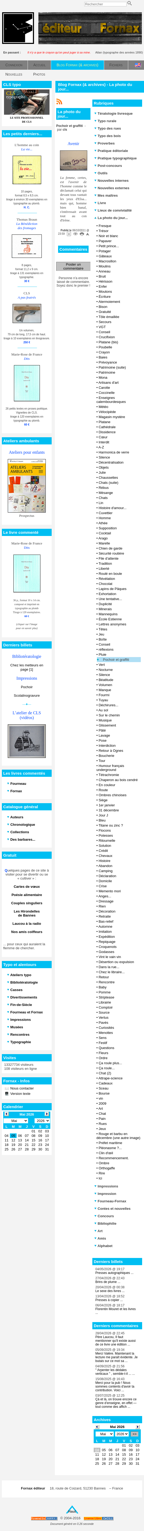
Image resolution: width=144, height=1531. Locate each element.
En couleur (106, 785)
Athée (103, 523)
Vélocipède (107, 412)
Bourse (103, 1093)
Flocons (104, 830)
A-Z (101, 447)
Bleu (101, 820)
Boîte (102, 639)
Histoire (104, 861)
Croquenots (107, 947)
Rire (101, 1173)
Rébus (103, 488)
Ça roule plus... (110, 1063)
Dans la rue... (108, 967)
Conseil (104, 332)
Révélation (106, 579)
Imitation (105, 932)
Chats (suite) (108, 483)
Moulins (104, 266)
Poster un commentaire (73, 266)
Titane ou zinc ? (110, 825)
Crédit (103, 851)
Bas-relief (105, 921)
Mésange (105, 493)
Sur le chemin (109, 715)
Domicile (105, 881)
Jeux (102, 1129)
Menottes (105, 1033)
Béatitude (105, 680)
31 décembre (108, 810)
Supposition (107, 528)
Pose (102, 740)
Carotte (104, 388)
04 (97, 1450)
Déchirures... (108, 705)
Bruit (102, 276)
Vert (101, 665)
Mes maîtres (106, 195)
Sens (102, 1038)
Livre (100, 203)
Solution (104, 846)
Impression (105, 1194)
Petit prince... (108, 246)
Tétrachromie (108, 775)
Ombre (103, 1163)
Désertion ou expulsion (116, 962)
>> (134, 1434)
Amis (100, 1238)
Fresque (104, 226)
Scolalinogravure (27, 696)
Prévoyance (107, 362)
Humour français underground (110, 768)
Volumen (105, 685)
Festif (102, 1043)
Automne (105, 926)
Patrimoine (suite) (112, 367)
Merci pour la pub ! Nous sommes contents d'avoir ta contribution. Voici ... (114, 1386)
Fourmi (103, 695)
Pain (101, 1119)
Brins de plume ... (107, 1282)
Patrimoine (106, 372)
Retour (103, 977)
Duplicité (105, 604)
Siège (102, 800)
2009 (102, 1103)
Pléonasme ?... (110, 1148)
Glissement (107, 725)
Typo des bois (107, 136)
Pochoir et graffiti (116, 660)
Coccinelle (106, 393)
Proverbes (104, 143)
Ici (100, 1178)
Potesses (105, 835)
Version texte (20, 1094)
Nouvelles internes (111, 181)
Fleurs (103, 1053)
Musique (105, 720)
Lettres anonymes (112, 624)
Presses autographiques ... (114, 1273)
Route (103, 790)
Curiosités (106, 1028)
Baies (102, 357)
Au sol (103, 710)
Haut (72, 1511)
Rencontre (106, 982)
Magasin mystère (111, 417)
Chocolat (105, 584)
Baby (102, 987)
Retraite (104, 916)
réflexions (105, 649)
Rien (102, 906)
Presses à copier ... (109, 1300)
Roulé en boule (110, 574)
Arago (103, 538)
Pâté (102, 730)
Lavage (104, 735)
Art (100, 1109)
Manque (104, 690)
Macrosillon (107, 261)
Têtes (102, 629)
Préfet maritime (110, 1143)
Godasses (106, 952)
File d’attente (108, 558)
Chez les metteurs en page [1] (26, 667)
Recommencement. (113, 1158)
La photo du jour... (111, 218)
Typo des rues (107, 128)
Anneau (104, 271)
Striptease (106, 997)
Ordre (102, 1058)
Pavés (103, 1023)
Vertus (103, 1018)
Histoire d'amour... (112, 508)
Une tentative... (110, 599)
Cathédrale (107, 427)
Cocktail (104, 533)
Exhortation (107, 594)
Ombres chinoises (112, 795)
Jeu (101, 634)
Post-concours (108, 166)
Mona (102, 377)
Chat (102, 1114)
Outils (100, 173)
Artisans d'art (108, 383)
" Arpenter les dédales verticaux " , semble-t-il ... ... (115, 1372)
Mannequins (108, 614)
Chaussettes (108, 478)
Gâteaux (105, 256)
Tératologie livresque (113, 113)
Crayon (104, 352)
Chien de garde (110, 548)
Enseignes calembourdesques (111, 400)
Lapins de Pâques (112, 589)
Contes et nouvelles (112, 1209)
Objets (103, 467)
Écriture (104, 297)
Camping (105, 871)
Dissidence (107, 432)
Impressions (106, 1186)
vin (100, 1098)
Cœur (102, 437)
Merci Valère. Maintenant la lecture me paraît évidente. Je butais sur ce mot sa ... (116, 1357)
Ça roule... (106, 1068)
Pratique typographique (115, 158)
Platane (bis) (108, 342)
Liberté (103, 569)
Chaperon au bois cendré (118, 780)
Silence (104, 457)
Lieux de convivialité (113, 210)
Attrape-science (110, 1078)
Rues (102, 1124)
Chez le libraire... (111, 972)
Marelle (104, 543)
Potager (104, 251)
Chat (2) (104, 1073)
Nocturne (105, 670)
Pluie (102, 655)
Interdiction (107, 746)
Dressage (105, 901)
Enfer (102, 286)
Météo (103, 407)
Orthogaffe (106, 1168)
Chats (103, 498)
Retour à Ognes (110, 751)
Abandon (105, 866)
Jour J (103, 815)
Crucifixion (106, 337)
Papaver (104, 241)
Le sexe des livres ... (109, 1291)
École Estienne (110, 619)
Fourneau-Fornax (110, 1201)
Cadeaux (105, 1083)
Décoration (106, 911)
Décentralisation (110, 462)
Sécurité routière (111, 553)
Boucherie (106, 756)
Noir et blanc (108, 236)
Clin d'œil (105, 1153)
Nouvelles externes (111, 188)
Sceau (103, 1088)
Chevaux (105, 856)
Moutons (105, 292)
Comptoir (105, 1007)
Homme (104, 518)
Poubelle (105, 347)
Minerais (105, 609)
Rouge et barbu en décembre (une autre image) (118, 1136)
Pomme (104, 992)
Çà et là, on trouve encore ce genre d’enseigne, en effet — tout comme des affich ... (116, 1403)
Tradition (105, 564)
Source (103, 1012)
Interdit (103, 442)
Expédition (106, 937)
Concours (104, 1216)
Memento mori (109, 891)
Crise (102, 886)
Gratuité (104, 312)
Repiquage (106, 942)
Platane (104, 422)
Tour (101, 761)
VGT (102, 327)
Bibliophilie (105, 1223)
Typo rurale (105, 121)
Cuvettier (105, 513)
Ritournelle (106, 841)
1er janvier (106, 805)
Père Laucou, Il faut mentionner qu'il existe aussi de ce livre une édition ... (115, 1340)
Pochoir (27, 687)
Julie (102, 472)
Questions (106, 1048)
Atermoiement (109, 302)
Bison (102, 307)
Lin (100, 503)
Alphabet (103, 1246)
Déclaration (107, 876)
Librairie (104, 1002)
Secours (104, 322)
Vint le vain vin (109, 957)
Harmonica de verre (113, 452)
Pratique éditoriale (111, 151)
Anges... (104, 896)
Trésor (103, 231)
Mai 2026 (117, 1427)
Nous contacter (21, 1088)
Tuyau (103, 700)
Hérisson (105, 281)
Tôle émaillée (108, 317)
